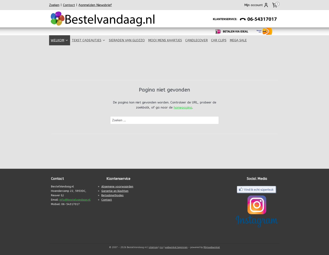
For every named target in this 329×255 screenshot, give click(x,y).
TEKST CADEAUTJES (89, 40)
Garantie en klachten (114, 190)
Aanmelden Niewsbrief (95, 5)
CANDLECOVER (196, 40)
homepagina (183, 107)
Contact (69, 5)
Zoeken (54, 5)
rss (161, 247)
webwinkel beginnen (176, 247)
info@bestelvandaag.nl (74, 199)
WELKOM (59, 40)
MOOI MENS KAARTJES (165, 40)
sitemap (153, 247)
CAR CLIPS (218, 40)
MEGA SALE (238, 40)
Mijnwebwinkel (212, 247)
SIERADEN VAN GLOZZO (127, 40)
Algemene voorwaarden (117, 186)
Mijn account (256, 5)
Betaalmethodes (112, 195)
